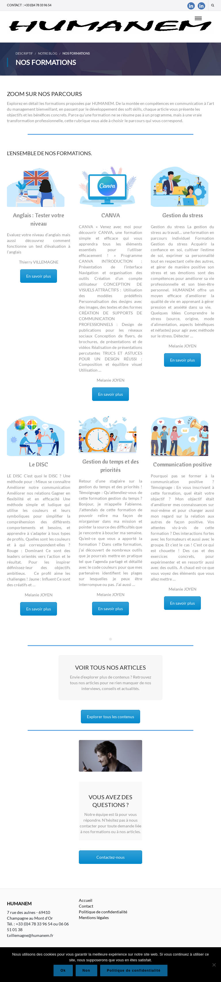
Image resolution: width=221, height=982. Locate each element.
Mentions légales (94, 917)
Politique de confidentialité (103, 911)
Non (86, 970)
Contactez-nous (110, 857)
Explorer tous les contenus (110, 716)
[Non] (214, 965)
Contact (86, 906)
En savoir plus (38, 276)
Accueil (85, 900)
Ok (63, 970)
